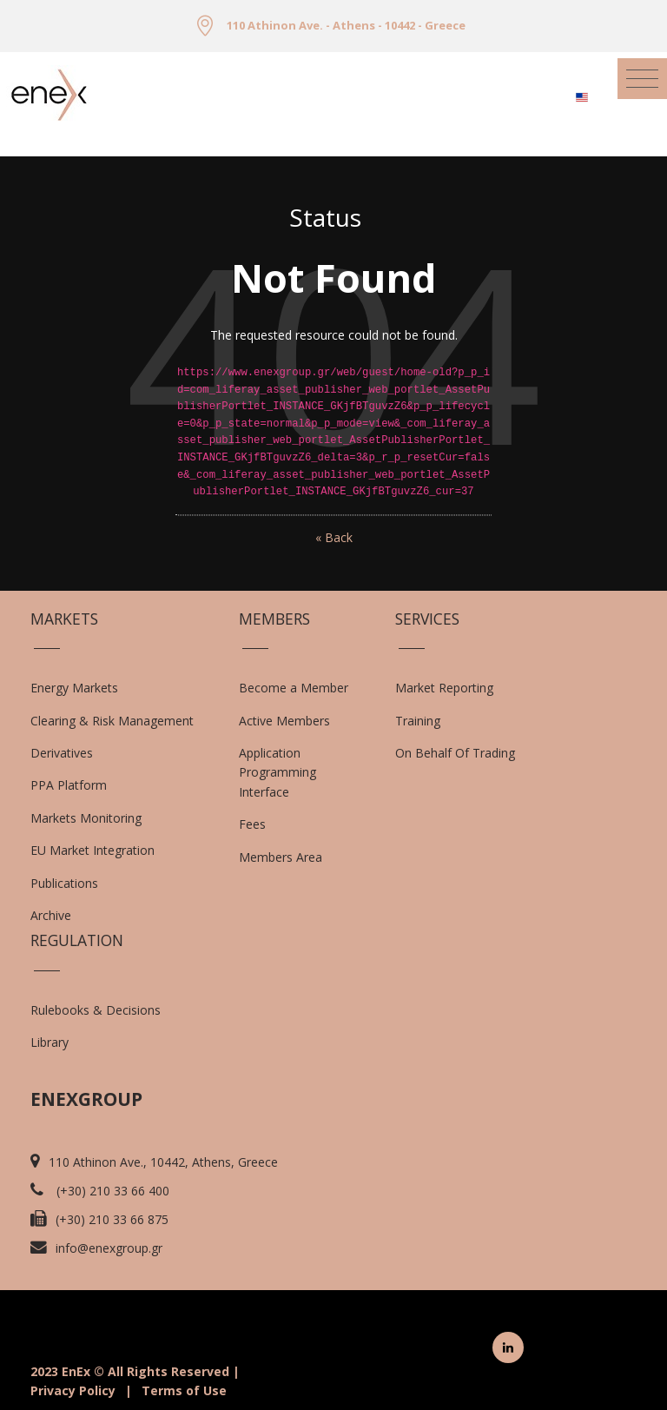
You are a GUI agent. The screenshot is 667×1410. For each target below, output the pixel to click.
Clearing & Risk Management (112, 720)
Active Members (284, 720)
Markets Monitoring (86, 818)
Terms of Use (184, 1390)
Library (49, 1042)
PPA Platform (68, 785)
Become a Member (293, 687)
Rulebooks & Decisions (95, 1010)
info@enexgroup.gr (109, 1248)
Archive (50, 915)
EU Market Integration (92, 850)
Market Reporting (444, 687)
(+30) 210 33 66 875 (112, 1219)
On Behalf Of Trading (455, 753)
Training (417, 720)
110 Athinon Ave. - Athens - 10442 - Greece (346, 25)
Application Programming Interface (286, 772)
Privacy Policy (73, 1390)
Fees (252, 824)
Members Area (280, 857)
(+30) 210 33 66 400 (112, 1190)
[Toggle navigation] (642, 78)
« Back (334, 537)
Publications (64, 883)
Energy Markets (74, 687)
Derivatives (61, 753)
